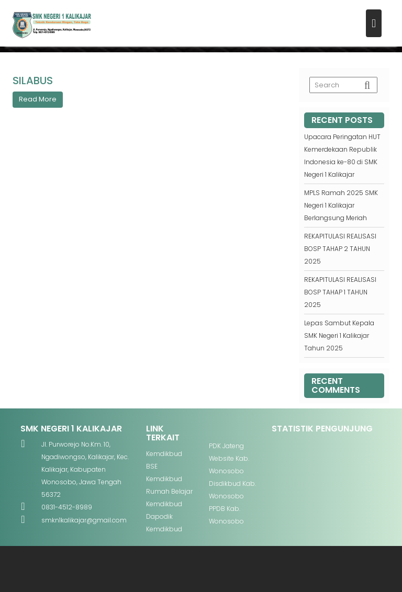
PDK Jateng (226, 445)
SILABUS (33, 80)
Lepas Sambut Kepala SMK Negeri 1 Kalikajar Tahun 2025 (339, 335)
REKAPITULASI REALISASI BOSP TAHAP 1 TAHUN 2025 (340, 292)
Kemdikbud (164, 453)
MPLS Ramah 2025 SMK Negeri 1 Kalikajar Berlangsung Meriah (341, 205)
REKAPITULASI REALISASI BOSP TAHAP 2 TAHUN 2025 (340, 249)
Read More (38, 99)
